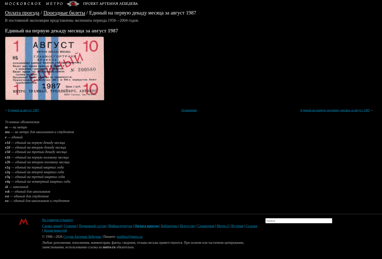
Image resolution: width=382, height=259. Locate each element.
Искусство (187, 226)
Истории (237, 226)
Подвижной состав (92, 226)
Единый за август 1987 (23, 110)
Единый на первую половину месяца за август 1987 (335, 110)
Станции (70, 226)
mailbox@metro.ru (130, 237)
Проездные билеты (64, 12)
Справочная (205, 226)
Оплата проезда (22, 12)
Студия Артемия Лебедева (82, 237)
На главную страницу (57, 220)
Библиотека (169, 226)
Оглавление (189, 110)
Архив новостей (55, 230)
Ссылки (251, 226)
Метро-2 (223, 226)
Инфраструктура (120, 226)
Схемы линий (52, 226)
